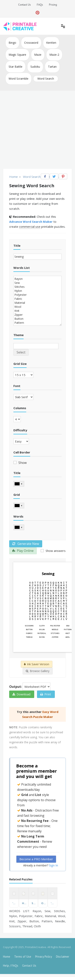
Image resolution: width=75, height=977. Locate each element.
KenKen (51, 43)
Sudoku (35, 66)
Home (6, 956)
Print (45, 694)
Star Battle (15, 66)
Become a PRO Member (36, 859)
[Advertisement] (37, 130)
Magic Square (17, 54)
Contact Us (24, 4)
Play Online (23, 550)
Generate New (25, 543)
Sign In (53, 865)
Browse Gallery (37, 671)
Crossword (31, 43)
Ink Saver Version (36, 664)
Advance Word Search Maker (31, 222)
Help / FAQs (10, 965)
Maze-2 (54, 54)
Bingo (12, 43)
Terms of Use (22, 956)
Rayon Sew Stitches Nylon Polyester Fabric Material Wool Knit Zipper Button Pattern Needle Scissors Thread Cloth (37, 301)
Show (22, 462)
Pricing (53, 4)
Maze (37, 54)
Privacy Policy (43, 956)
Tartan (52, 66)
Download (21, 694)
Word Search (45, 78)
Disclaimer (62, 956)
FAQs (40, 4)
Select (21, 352)
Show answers (55, 551)
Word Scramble (18, 78)
